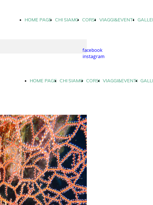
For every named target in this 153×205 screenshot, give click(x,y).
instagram (93, 56)
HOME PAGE (38, 19)
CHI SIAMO (67, 19)
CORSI (89, 19)
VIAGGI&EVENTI (116, 19)
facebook (92, 50)
